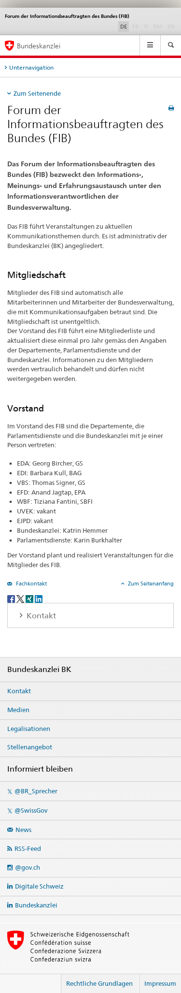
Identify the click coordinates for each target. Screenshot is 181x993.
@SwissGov (30, 810)
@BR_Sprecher (35, 791)
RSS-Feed (27, 848)
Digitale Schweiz (39, 886)
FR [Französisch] (136, 26)
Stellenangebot (29, 747)
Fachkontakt (30, 583)
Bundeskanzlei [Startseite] (38, 46)
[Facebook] (11, 598)
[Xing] (30, 598)
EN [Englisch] (171, 26)
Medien (18, 710)
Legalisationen (28, 728)
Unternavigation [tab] (31, 67)
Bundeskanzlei (36, 905)
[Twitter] (21, 598)
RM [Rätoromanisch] (158, 26)
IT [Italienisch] (147, 26)
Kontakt (19, 691)
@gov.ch (27, 867)
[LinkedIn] (38, 598)
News (23, 829)
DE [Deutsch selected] (123, 26)
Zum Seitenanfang (150, 583)
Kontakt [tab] (40, 615)
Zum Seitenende (37, 93)
